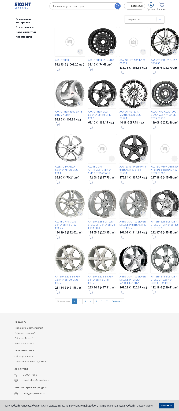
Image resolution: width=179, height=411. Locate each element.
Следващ (117, 301)
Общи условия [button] (145, 405)
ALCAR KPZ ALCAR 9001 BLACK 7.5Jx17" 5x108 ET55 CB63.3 (164, 115)
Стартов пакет (25, 27)
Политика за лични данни (30, 361)
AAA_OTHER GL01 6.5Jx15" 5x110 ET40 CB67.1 (99, 115)
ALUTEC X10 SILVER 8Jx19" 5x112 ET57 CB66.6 (66, 224)
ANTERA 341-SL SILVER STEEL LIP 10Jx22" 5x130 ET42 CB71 (132, 279)
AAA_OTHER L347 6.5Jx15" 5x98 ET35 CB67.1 (130, 115)
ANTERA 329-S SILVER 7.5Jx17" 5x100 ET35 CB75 (67, 279)
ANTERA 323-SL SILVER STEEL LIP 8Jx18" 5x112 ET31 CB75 (164, 224)
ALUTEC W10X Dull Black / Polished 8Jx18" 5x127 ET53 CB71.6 (164, 170)
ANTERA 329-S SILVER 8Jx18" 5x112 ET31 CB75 (100, 279)
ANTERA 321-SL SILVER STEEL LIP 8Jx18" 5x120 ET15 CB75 (132, 224)
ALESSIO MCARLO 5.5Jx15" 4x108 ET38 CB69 (66, 170)
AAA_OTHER (62, 60)
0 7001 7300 (26, 375)
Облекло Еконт (24, 338)
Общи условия (24, 356)
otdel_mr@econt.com (30, 393)
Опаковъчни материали (23, 21)
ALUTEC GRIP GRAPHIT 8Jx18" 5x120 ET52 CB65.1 (132, 170)
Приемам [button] (166, 405)
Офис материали (25, 333)
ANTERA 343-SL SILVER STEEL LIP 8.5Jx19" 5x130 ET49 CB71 (164, 279)
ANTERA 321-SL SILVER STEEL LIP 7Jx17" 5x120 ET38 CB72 (101, 224)
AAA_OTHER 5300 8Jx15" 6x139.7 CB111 (69, 113)
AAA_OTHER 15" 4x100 (101, 60)
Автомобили (24, 36)
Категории (137, 5)
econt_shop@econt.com (32, 380)
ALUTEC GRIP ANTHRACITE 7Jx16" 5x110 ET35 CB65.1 (99, 170)
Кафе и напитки (26, 31)
